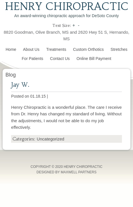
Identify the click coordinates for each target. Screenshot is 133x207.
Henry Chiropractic (66, 6)
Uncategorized (50, 138)
